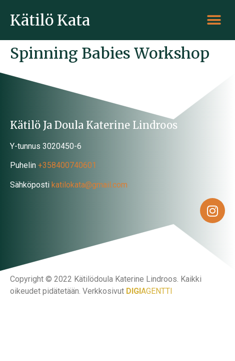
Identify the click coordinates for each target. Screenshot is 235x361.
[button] (213, 20)
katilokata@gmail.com (90, 185)
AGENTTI (149, 291)
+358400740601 (67, 165)
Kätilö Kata (50, 20)
